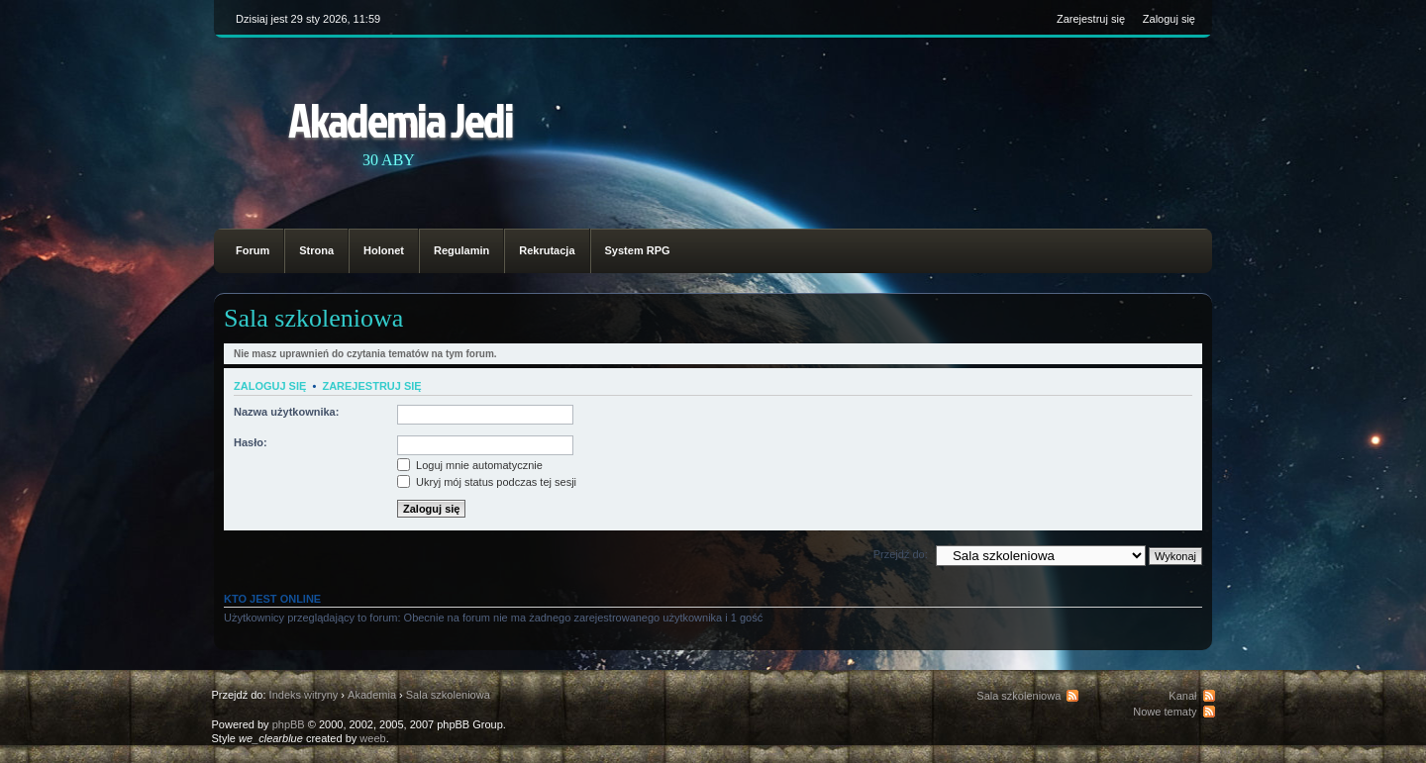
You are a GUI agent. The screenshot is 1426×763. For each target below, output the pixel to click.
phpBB (288, 724)
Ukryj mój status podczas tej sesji (486, 482)
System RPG (637, 250)
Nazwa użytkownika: (286, 412)
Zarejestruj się (1091, 19)
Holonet (383, 250)
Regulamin (461, 250)
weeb (372, 738)
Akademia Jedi (400, 119)
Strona (316, 250)
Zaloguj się (1169, 19)
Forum (252, 250)
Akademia (372, 695)
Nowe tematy (1164, 711)
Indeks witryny (304, 695)
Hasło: (250, 442)
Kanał (1182, 696)
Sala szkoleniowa (313, 318)
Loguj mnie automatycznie (470, 465)
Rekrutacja (546, 250)
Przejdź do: (900, 554)
